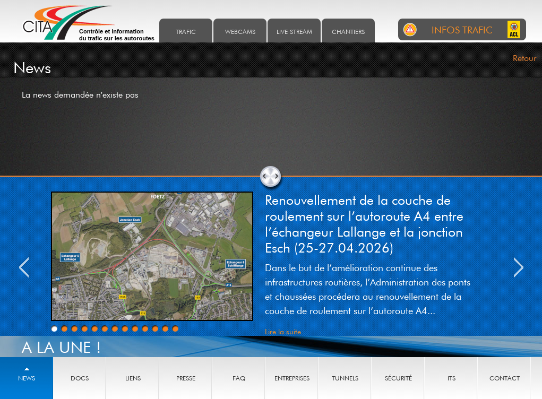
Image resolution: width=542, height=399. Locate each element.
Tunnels (345, 378)
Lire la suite (283, 331)
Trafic (186, 32)
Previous (24, 267)
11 (155, 328)
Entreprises (291, 378)
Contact (504, 378)
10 (145, 328)
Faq (239, 378)
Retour (525, 58)
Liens (133, 378)
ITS (451, 378)
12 (165, 328)
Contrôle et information (116, 35)
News (26, 378)
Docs (80, 378)
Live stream (294, 32)
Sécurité (398, 378)
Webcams (240, 32)
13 (175, 328)
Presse (185, 378)
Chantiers (348, 32)
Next (518, 267)
